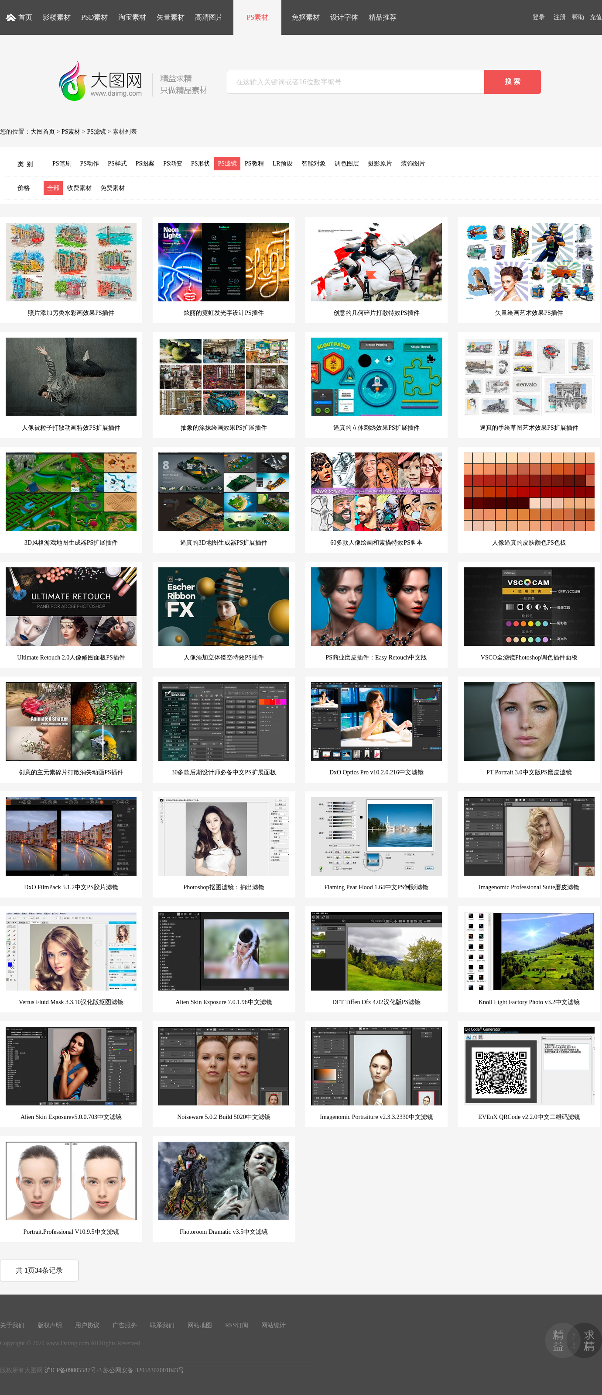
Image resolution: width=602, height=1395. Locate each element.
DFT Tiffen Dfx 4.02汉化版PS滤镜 (376, 958)
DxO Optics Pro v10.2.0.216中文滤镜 (376, 729)
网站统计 (273, 1325)
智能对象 (313, 163)
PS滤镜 (96, 131)
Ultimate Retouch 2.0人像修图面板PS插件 (71, 614)
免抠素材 (306, 17)
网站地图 (200, 1325)
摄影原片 (380, 163)
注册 (560, 17)
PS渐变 (172, 163)
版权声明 (50, 1325)
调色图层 (347, 163)
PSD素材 (94, 17)
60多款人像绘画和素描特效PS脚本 (376, 499)
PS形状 (200, 163)
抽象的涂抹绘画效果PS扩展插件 (223, 384)
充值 (596, 17)
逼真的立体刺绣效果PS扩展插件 (376, 384)
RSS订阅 (236, 1325)
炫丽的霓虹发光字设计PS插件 (223, 269)
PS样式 (117, 163)
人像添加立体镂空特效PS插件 (223, 614)
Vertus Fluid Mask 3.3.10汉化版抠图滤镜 (71, 958)
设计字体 (344, 17)
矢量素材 (171, 17)
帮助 (578, 17)
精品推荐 (383, 17)
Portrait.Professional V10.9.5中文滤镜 (71, 1188)
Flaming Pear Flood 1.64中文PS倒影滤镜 (376, 844)
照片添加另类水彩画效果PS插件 (71, 269)
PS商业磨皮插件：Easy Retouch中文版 (376, 614)
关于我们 (12, 1325)
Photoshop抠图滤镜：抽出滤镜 (223, 844)
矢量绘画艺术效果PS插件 (529, 269)
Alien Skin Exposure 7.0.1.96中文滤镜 (223, 958)
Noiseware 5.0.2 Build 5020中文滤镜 (223, 1073)
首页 (25, 17)
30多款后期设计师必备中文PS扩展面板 (223, 729)
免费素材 (112, 188)
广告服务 (125, 1325)
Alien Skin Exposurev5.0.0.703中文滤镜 (71, 1073)
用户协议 (87, 1325)
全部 (53, 188)
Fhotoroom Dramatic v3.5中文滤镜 (223, 1188)
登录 (539, 17)
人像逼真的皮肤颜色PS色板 (529, 499)
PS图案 (145, 163)
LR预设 (283, 163)
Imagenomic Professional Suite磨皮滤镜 (529, 844)
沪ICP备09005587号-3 (73, 1370)
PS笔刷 (62, 163)
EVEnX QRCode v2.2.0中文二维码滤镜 (529, 1073)
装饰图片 (413, 163)
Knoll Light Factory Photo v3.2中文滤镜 (529, 958)
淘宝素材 (132, 17)
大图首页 (43, 131)
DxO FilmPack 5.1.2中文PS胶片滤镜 (71, 844)
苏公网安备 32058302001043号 (143, 1370)
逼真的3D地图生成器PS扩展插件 (223, 499)
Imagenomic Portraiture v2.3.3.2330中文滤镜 (376, 1073)
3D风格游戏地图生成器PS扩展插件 (71, 499)
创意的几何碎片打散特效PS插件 (376, 269)
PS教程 (254, 163)
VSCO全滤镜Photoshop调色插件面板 (529, 614)
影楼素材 (57, 17)
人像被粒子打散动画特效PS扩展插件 (71, 384)
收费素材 (79, 188)
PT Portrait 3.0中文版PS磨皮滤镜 (529, 729)
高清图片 (209, 17)
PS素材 (257, 17)
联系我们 (162, 1325)
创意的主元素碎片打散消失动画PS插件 (71, 729)
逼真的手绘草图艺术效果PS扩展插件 (529, 384)
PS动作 (89, 163)
